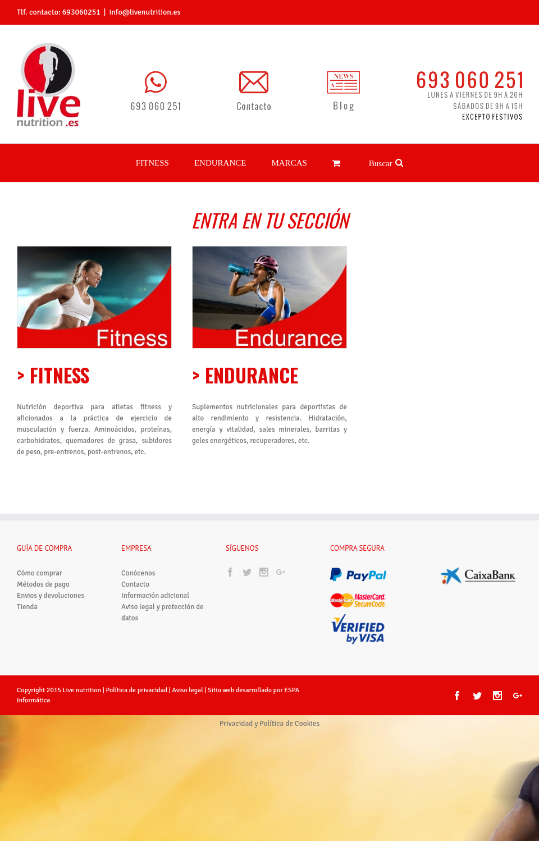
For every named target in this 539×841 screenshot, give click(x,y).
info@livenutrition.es (144, 12)
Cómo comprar (39, 573)
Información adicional (155, 595)
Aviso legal (188, 690)
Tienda (27, 606)
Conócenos (138, 573)
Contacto (135, 584)
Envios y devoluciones (50, 595)
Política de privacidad (136, 690)
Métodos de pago (43, 584)
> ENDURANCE (245, 374)
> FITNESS (53, 374)
